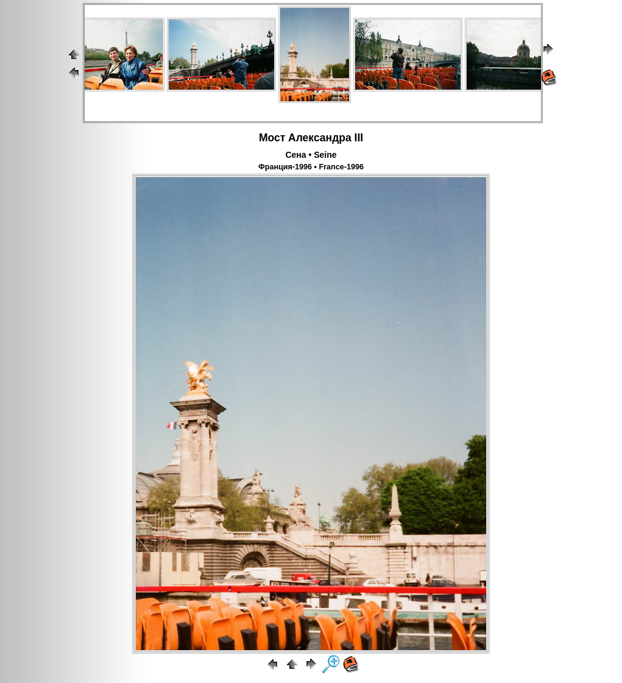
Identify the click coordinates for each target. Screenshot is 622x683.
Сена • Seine (310, 155)
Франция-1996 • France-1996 (311, 167)
